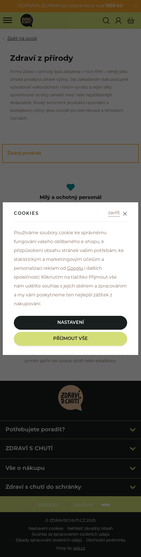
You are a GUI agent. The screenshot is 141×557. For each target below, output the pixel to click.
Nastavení (70, 323)
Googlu (75, 268)
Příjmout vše (70, 339)
